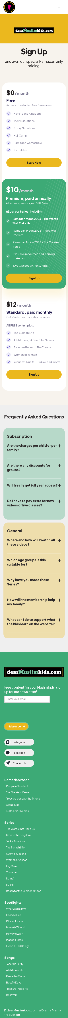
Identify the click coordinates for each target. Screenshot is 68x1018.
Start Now (34, 162)
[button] (59, 7)
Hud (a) (10, 884)
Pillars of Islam (14, 921)
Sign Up (34, 278)
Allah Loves (12, 804)
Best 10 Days (13, 982)
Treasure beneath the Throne (23, 798)
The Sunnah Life (15, 847)
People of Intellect (17, 786)
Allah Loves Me (14, 970)
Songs (9, 957)
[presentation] (31, 712)
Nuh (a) (10, 878)
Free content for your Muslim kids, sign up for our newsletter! (33, 689)
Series (9, 822)
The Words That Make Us (20, 828)
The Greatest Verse (17, 792)
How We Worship (16, 927)
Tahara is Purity (14, 963)
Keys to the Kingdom (18, 835)
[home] (15, 7)
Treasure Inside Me (17, 988)
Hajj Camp (12, 866)
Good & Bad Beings (17, 946)
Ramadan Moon (17, 780)
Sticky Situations (16, 853)
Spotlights (12, 902)
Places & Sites (14, 939)
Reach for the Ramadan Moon (23, 890)
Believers (11, 994)
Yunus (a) (11, 872)
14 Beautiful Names (17, 811)
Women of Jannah (16, 859)
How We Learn (14, 933)
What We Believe (16, 908)
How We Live (13, 915)
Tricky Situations (15, 841)
